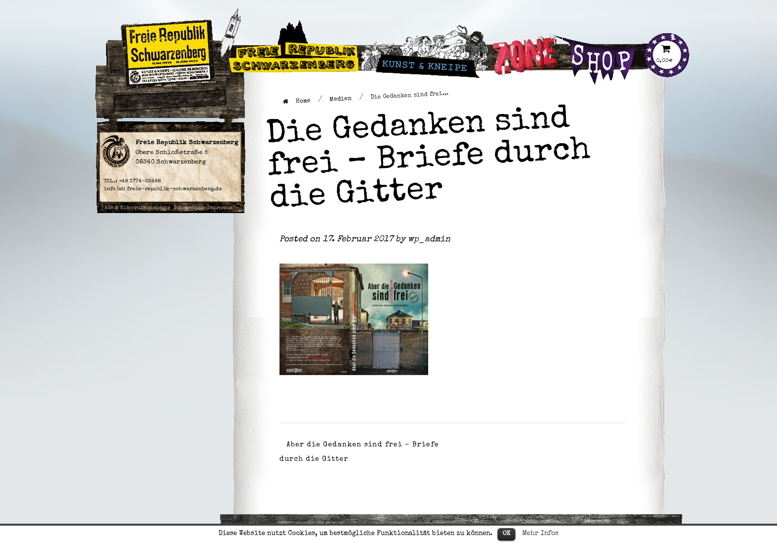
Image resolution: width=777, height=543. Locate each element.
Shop (580, 26)
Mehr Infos (540, 534)
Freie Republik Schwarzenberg (265, 32)
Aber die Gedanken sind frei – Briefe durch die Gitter (359, 452)
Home (297, 101)
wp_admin (429, 239)
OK (506, 534)
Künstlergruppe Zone (530, 32)
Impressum (220, 208)
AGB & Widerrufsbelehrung (137, 208)
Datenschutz (189, 208)
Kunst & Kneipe (401, 26)
